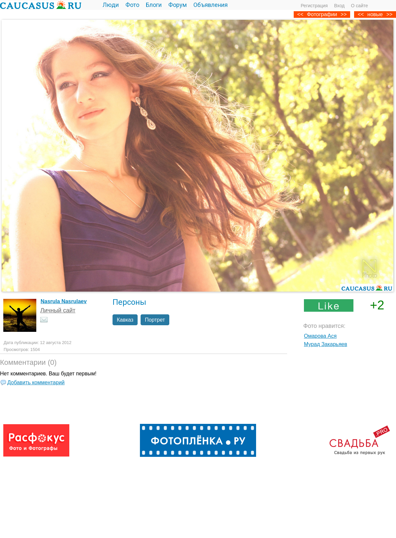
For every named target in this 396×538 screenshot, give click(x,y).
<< (361, 14)
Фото (132, 4)
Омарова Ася (320, 336)
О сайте (359, 5)
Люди (111, 4)
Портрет (155, 320)
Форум (177, 4)
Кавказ (125, 320)
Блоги (154, 4)
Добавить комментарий (36, 382)
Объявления (210, 4)
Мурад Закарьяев (325, 344)
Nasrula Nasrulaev (64, 301)
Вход (339, 5)
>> (389, 14)
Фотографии (322, 14)
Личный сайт (58, 310)
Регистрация (314, 5)
